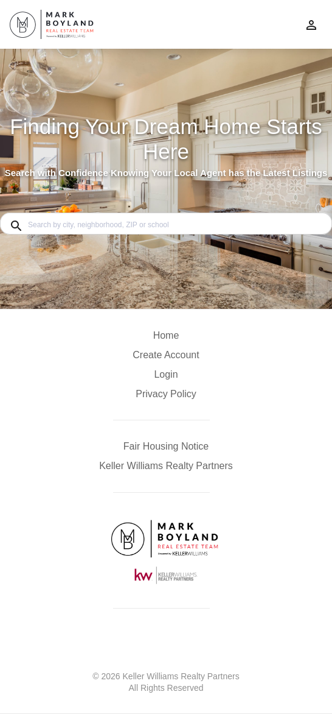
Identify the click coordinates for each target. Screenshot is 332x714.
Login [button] (166, 374)
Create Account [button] (166, 355)
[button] (166, 377)
